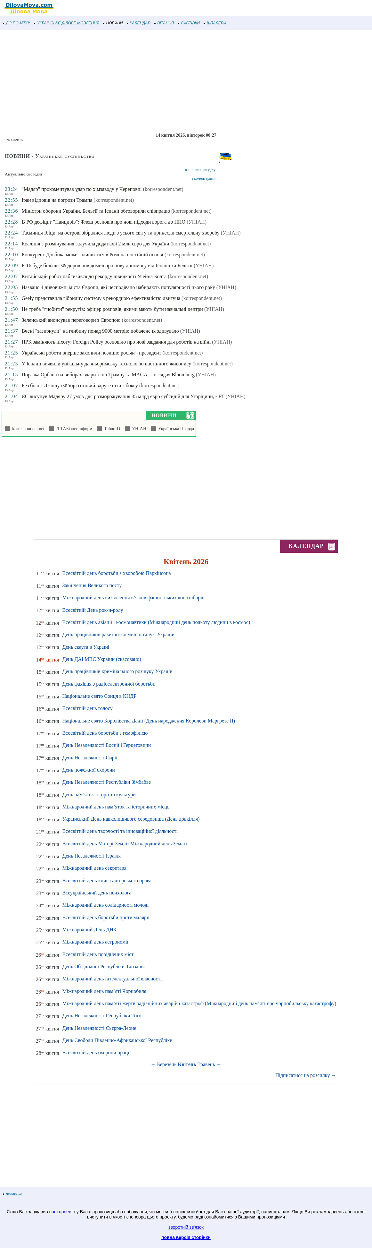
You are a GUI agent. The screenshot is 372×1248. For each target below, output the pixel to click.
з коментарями (203, 178)
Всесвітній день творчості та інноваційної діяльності (120, 831)
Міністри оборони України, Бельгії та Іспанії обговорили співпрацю (95, 211)
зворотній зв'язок (186, 1227)
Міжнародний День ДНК (89, 929)
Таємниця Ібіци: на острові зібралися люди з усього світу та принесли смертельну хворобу (120, 232)
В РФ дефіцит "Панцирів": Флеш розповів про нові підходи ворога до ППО (103, 222)
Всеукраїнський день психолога (96, 892)
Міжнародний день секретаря (94, 868)
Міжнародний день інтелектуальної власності (112, 978)
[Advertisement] (186, 81)
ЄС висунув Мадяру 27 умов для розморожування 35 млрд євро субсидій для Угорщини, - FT (122, 396)
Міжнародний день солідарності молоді (105, 905)
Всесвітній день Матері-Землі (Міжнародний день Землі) (124, 843)
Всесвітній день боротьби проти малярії (106, 917)
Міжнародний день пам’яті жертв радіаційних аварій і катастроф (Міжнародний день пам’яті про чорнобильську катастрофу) (199, 1003)
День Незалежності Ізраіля (91, 856)
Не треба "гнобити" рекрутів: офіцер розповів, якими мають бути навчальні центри (112, 309)
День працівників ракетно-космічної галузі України (118, 634)
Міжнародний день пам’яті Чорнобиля (104, 991)
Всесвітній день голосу (87, 708)
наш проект (61, 1211)
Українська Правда (175, 428)
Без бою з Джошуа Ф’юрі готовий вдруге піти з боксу (79, 385)
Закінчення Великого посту (92, 585)
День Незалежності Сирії (89, 757)
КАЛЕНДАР (138, 23)
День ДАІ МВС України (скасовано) (101, 659)
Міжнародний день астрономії (95, 942)
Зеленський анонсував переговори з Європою (70, 320)
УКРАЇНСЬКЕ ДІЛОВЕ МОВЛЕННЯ (66, 23)
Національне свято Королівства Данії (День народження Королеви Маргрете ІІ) (148, 720)
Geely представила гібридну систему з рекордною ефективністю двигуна (100, 298)
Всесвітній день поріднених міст (97, 954)
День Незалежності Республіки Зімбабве (106, 782)
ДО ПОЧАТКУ (16, 23)
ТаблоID (111, 428)
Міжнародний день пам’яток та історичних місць (115, 806)
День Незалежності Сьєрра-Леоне (99, 1028)
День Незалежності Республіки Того (101, 1015)
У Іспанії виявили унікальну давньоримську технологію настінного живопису (106, 363)
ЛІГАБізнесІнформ (73, 428)
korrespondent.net (27, 428)
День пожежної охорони (88, 770)
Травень (206, 1064)
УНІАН (138, 428)
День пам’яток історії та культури (98, 794)
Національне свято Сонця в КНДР (99, 696)
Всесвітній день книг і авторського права (106, 880)
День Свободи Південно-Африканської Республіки (117, 1040)
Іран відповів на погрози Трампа (56, 200)
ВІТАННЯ (164, 23)
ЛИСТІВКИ (189, 23)
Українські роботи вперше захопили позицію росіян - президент (91, 352)
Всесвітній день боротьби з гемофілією (105, 733)
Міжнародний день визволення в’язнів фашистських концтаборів (133, 597)
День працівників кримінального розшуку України (117, 671)
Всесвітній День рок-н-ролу (92, 610)
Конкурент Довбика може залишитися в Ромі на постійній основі (92, 254)
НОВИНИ (113, 23)
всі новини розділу (200, 169)
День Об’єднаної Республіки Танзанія (103, 966)
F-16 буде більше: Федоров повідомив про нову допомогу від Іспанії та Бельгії (106, 265)
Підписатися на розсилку (305, 1075)
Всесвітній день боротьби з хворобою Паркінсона (116, 573)
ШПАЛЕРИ (215, 23)
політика (12, 1194)
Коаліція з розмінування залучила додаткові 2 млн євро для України (95, 243)
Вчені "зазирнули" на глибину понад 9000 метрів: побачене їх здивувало (100, 331)
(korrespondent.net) (163, 189)
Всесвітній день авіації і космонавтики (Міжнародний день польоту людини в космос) (156, 622)
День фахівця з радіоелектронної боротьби (108, 684)
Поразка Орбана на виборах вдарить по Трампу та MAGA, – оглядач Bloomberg (107, 374)
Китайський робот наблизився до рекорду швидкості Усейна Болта (93, 276)
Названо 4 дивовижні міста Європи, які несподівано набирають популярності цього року (118, 287)
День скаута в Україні (85, 647)
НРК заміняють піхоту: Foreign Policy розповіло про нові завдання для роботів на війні (116, 342)
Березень (167, 1064)
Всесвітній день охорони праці (95, 1052)
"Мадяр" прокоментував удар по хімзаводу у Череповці (81, 189)
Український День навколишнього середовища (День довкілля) (130, 819)
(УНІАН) (196, 222)
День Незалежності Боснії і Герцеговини (106, 745)
